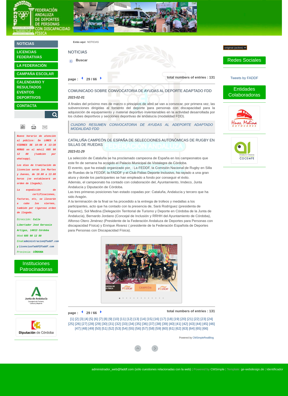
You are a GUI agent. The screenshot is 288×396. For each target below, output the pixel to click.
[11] (123, 319)
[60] (165, 328)
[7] (101, 319)
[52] (111, 328)
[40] (172, 324)
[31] (111, 324)
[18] (169, 319)
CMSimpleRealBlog (203, 337)
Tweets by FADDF (244, 78)
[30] (104, 324)
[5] (91, 319)
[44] (198, 324)
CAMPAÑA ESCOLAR (35, 74)
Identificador (275, 369)
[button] (173, 244)
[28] (91, 324)
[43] (192, 324)
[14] (143, 319)
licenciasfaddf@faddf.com (36, 242)
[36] (145, 324)
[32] (118, 324)
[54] (124, 328)
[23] (203, 319)
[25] (71, 324)
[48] (84, 328)
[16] (156, 319)
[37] (151, 324)
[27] (84, 324)
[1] (72, 319)
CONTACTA (27, 106)
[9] (110, 319)
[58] (151, 328)
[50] (98, 328)
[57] (145, 328)
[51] (104, 328)
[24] (210, 319)
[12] (129, 319)
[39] (165, 324)
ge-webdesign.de (252, 369)
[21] (190, 319)
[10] (116, 319)
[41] (178, 324)
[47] (77, 328)
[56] (138, 328)
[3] (82, 319)
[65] (198, 328)
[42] (185, 324)
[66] (205, 328)
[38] (158, 324)
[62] (178, 328)
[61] (172, 328)
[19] (176, 319)
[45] (205, 324)
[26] (77, 324)
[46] (212, 324)
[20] (183, 319)
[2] (77, 319)
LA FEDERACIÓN (32, 66)
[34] (131, 324)
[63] (185, 328)
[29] (98, 324)
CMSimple (217, 369)
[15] (149, 319)
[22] (196, 319)
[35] (138, 324)
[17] (163, 319)
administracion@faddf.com (41, 237)
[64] (192, 328)
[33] (124, 324)
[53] (118, 328)
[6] (96, 319)
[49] (91, 328)
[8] (105, 319)
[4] (86, 319)
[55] (131, 328)
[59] (158, 328)
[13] (136, 319)
